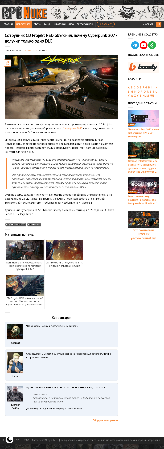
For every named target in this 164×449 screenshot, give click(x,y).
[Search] (158, 24)
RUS (151, 95)
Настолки (60, 24)
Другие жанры (85, 24)
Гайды (47, 24)
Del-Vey (50, 50)
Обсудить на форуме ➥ (105, 420)
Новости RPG (23, 24)
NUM (146, 95)
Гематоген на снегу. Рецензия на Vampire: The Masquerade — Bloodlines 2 (142, 200)
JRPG (71, 24)
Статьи (37, 24)
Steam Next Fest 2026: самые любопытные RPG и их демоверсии (143, 133)
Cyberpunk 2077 (72, 128)
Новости (34, 224)
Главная (8, 24)
